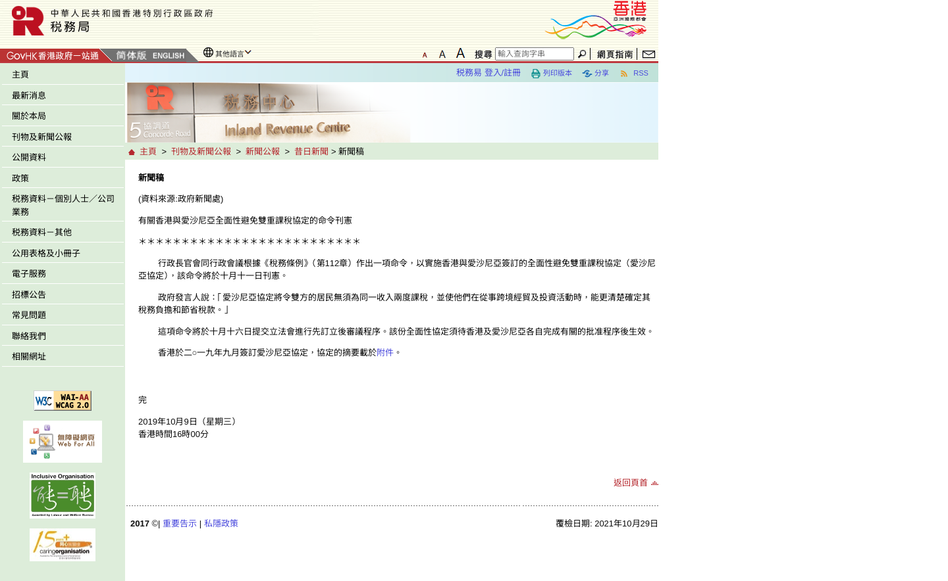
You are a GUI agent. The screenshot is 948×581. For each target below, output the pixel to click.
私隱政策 (221, 523)
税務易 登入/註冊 (488, 73)
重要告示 (180, 523)
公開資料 (29, 157)
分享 (595, 73)
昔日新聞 (311, 151)
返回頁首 (631, 483)
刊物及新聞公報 (42, 137)
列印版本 (551, 73)
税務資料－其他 (42, 232)
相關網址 (29, 356)
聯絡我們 (29, 336)
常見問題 (29, 315)
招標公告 (29, 295)
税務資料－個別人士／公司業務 (63, 205)
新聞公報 (263, 151)
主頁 (20, 75)
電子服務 (29, 274)
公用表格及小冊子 (46, 253)
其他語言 (229, 54)
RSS (633, 73)
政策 (20, 178)
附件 (385, 353)
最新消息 (29, 96)
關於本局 (29, 116)
